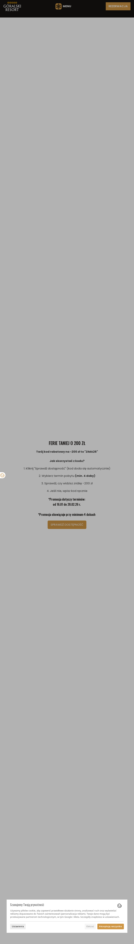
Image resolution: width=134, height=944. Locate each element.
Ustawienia (18, 926)
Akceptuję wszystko (110, 926)
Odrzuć (90, 926)
